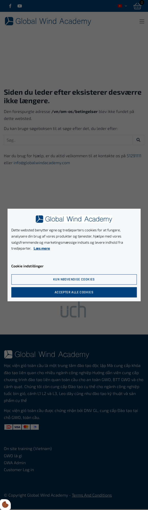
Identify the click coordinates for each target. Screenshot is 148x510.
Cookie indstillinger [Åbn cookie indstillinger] (27, 266)
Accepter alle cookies (74, 292)
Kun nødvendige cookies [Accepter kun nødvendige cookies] (74, 279)
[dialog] (74, 255)
